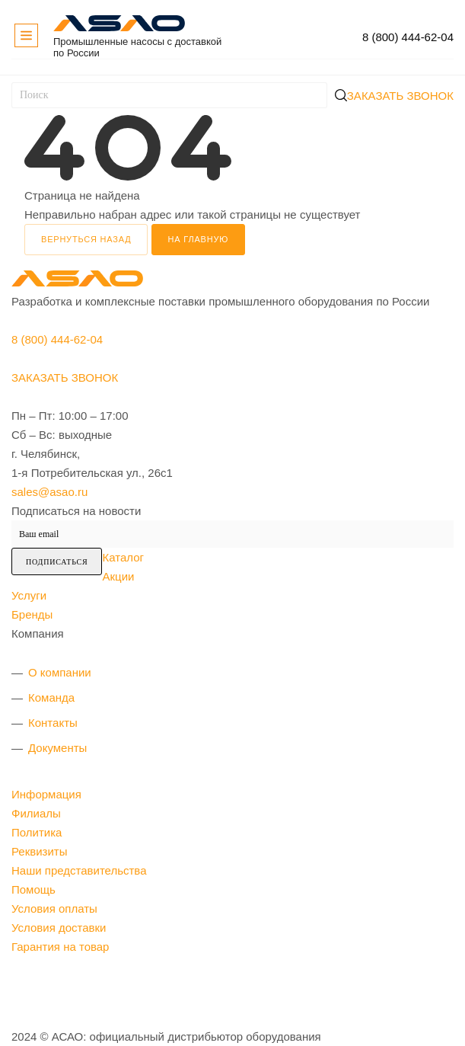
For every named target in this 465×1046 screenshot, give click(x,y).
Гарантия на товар (60, 946)
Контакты (53, 722)
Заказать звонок (400, 95)
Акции (118, 576)
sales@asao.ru (49, 491)
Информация (46, 794)
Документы (57, 747)
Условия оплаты (54, 908)
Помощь (33, 889)
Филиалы (36, 813)
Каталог (123, 557)
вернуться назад (86, 239)
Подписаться (57, 562)
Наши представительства (79, 870)
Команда (51, 697)
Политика (36, 832)
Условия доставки (58, 927)
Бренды (32, 614)
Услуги (28, 595)
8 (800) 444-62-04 (408, 36)
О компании (59, 672)
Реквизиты (39, 851)
